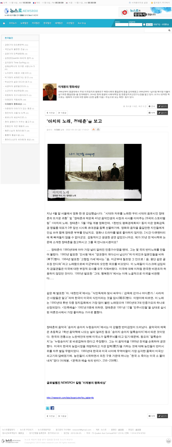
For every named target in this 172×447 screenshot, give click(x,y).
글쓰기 (162, 106)
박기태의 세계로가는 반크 (17, 77)
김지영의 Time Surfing (15, 62)
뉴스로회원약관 (44, 430)
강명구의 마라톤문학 (14, 44)
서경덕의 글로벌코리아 (15, 86)
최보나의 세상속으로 (14, 117)
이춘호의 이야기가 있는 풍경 (18, 108)
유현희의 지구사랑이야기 (16, 95)
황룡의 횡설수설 (12, 134)
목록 (152, 112)
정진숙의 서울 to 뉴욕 (15, 112)
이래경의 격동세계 (13, 99)
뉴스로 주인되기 (26, 430)
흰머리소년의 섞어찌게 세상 (18, 139)
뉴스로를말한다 (8, 430)
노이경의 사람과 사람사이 (17, 72)
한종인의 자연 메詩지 (15, 126)
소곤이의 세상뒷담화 (14, 90)
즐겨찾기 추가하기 (162, 2)
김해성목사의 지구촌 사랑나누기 (20, 66)
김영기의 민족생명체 (14, 53)
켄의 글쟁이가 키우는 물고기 (18, 121)
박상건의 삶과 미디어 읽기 (17, 81)
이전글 (50, 112)
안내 (152, 106)
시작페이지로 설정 (140, 2)
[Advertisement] (20, 164)
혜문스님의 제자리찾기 (15, 130)
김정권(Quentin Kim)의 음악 (18, 57)
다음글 (62, 112)
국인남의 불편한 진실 (15, 49)
